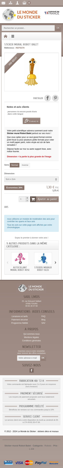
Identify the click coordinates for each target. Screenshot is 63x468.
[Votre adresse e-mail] (28, 358)
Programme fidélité (19, 323)
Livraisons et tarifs (20, 316)
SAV (43, 323)
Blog (43, 320)
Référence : (9, 48)
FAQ (43, 316)
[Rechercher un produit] (28, 28)
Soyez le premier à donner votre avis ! (31, 238)
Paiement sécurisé (19, 320)
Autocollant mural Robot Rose (20, 268)
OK (58, 28)
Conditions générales (31, 340)
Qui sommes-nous (31, 334)
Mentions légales (31, 337)
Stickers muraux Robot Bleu (43, 268)
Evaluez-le (31, 121)
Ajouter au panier (43, 199)
